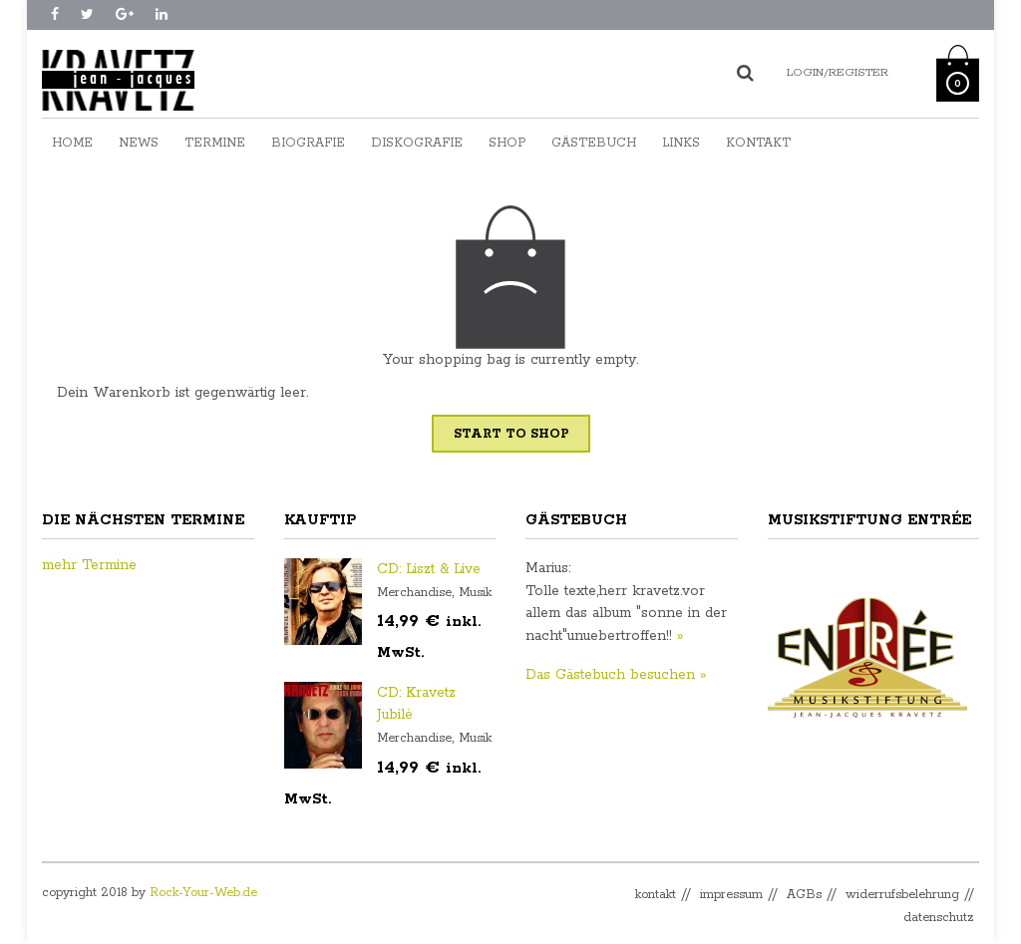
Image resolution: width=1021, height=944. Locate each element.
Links (681, 143)
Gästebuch (593, 143)
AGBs (804, 894)
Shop (507, 143)
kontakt (655, 894)
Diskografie (417, 143)
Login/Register (837, 72)
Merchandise (414, 592)
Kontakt (758, 143)
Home (72, 143)
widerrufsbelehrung (902, 894)
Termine (214, 143)
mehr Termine (89, 565)
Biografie (308, 143)
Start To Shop (511, 434)
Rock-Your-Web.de (203, 892)
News (139, 143)
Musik (475, 592)
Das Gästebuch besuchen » (615, 675)
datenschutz (938, 917)
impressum (731, 894)
